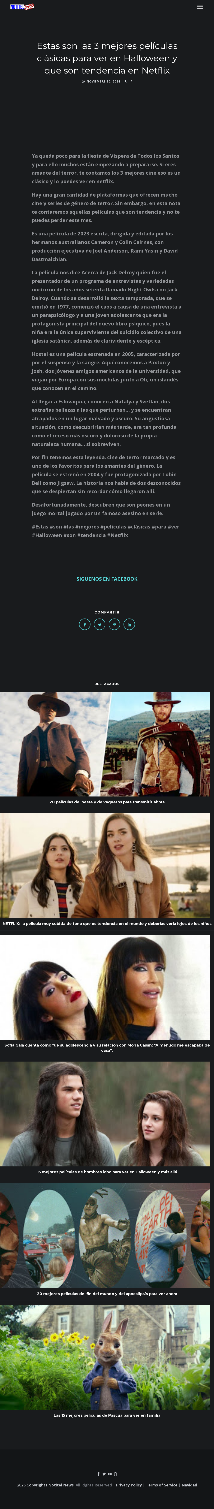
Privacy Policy (129, 1484)
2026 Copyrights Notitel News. (46, 1484)
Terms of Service (161, 1484)
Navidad (189, 1484)
